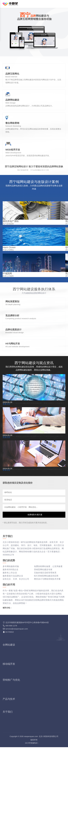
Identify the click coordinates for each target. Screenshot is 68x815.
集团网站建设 (40, 720)
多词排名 (7, 755)
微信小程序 (8, 739)
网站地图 (50, 811)
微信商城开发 (9, 742)
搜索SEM (38, 752)
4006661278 (34, 811)
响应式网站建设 (10, 720)
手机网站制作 (9, 736)
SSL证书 (7, 771)
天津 (12, 686)
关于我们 (7, 783)
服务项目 (7, 787)
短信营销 (38, 771)
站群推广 (38, 755)
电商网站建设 (40, 723)
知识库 (43, 811)
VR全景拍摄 (8, 774)
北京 (6, 686)
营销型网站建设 (41, 716)
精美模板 (38, 726)
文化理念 (7, 790)
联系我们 (38, 790)
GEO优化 (7, 761)
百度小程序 (39, 739)
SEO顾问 (7, 758)
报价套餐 (7, 793)
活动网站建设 (9, 726)
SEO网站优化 (9, 752)
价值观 (37, 787)
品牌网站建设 (9, 716)
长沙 (18, 686)
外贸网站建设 (9, 723)
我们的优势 (39, 783)
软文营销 (38, 758)
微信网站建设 (40, 736)
